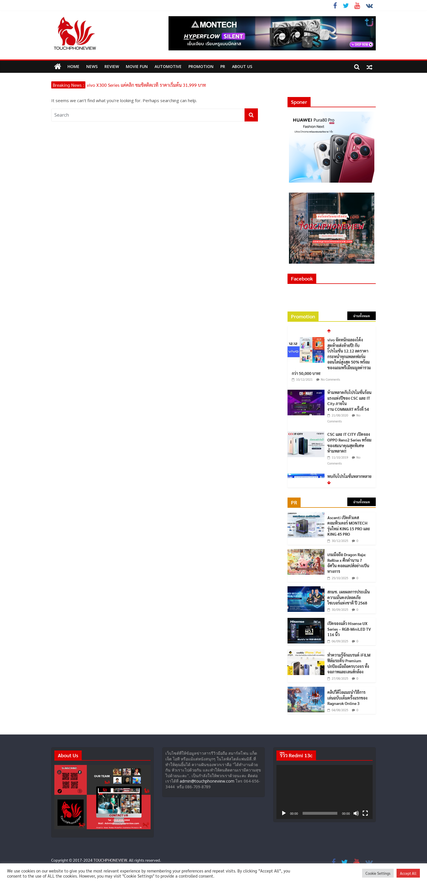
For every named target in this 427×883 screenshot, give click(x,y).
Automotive (168, 66)
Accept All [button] (408, 873)
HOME (73, 66)
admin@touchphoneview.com (207, 781)
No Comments (330, 379)
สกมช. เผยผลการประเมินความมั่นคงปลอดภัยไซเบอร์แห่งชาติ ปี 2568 (348, 597)
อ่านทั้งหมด (361, 315)
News (92, 66)
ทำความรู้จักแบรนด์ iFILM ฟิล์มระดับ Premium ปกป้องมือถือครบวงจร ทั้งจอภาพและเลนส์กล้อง (348, 663)
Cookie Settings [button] (378, 873)
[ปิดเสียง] (356, 813)
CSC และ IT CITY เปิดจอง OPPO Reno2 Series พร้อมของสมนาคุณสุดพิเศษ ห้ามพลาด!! (349, 442)
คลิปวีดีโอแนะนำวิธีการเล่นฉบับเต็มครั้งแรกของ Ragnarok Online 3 (347, 698)
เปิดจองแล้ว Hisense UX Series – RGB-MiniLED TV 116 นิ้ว (349, 629)
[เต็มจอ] (365, 813)
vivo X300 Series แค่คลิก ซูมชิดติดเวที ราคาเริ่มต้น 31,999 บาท (146, 85)
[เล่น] (284, 813)
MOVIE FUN (137, 66)
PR (222, 66)
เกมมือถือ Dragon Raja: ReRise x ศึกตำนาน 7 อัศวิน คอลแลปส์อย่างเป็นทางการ (348, 563)
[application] (324, 792)
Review (111, 66)
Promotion (201, 66)
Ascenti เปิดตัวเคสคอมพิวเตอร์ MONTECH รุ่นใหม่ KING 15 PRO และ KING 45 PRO (348, 526)
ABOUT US (242, 66)
